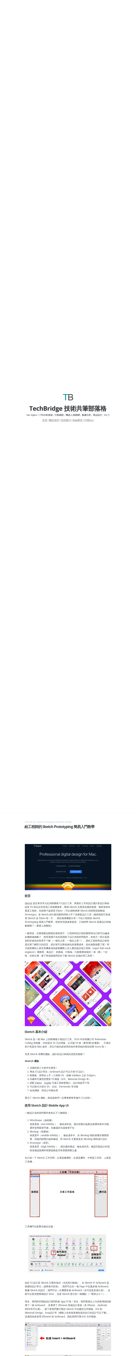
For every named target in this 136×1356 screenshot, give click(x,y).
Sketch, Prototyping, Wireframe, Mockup (54, 822)
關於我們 (54, 420)
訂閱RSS (89, 420)
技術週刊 (66, 420)
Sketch (28, 903)
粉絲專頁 (78, 420)
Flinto (38, 1082)
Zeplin (47, 1082)
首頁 (44, 420)
